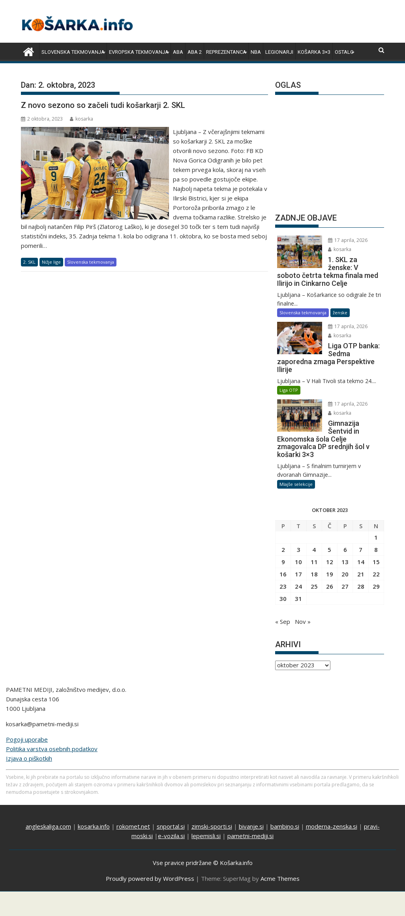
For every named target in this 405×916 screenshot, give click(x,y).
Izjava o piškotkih (29, 758)
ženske (340, 312)
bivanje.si (251, 826)
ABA (178, 52)
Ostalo (344, 52)
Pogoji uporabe (27, 739)
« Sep (282, 621)
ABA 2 (195, 52)
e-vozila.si (171, 836)
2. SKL (29, 262)
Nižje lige (51, 262)
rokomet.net (133, 826)
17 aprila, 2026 (348, 240)
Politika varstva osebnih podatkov (52, 749)
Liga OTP (288, 390)
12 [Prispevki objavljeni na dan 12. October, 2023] (329, 562)
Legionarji (279, 52)
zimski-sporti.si (211, 826)
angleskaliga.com (48, 826)
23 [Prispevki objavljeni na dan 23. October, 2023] (283, 586)
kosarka (81, 118)
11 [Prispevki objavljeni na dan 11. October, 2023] (314, 562)
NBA (256, 52)
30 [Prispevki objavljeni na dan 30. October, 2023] (283, 598)
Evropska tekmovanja (139, 52)
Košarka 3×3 (314, 52)
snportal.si (171, 826)
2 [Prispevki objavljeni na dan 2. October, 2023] (283, 549)
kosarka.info (94, 826)
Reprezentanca (226, 52)
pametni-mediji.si (250, 836)
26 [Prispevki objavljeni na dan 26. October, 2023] (329, 586)
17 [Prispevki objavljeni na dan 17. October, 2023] (298, 574)
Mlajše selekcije (296, 484)
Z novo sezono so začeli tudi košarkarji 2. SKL (103, 105)
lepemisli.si (206, 836)
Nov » (303, 621)
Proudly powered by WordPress (150, 878)
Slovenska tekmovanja (73, 52)
